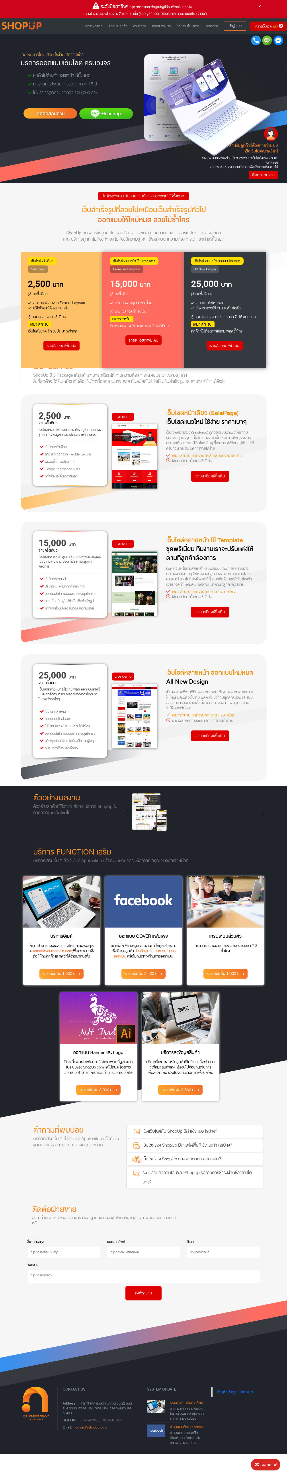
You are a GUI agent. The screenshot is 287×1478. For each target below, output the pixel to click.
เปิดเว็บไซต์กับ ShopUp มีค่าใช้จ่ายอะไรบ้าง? (174, 1131)
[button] (128, 812)
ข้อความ (32, 1264)
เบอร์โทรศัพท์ (116, 1242)
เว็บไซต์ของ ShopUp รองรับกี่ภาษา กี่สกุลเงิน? (176, 1159)
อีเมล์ (190, 1242)
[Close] (259, 6)
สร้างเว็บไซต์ (269, 26)
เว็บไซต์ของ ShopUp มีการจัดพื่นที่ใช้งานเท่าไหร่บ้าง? (181, 1145)
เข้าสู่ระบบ (235, 26)
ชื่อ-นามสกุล (35, 1242)
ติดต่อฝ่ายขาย (264, 175)
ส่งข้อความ (143, 1293)
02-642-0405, (91, 1420)
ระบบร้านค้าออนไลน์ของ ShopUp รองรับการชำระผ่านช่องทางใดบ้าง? (191, 1176)
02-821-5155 (112, 1420)
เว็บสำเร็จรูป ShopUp (235, 1392)
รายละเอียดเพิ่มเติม (61, 346)
